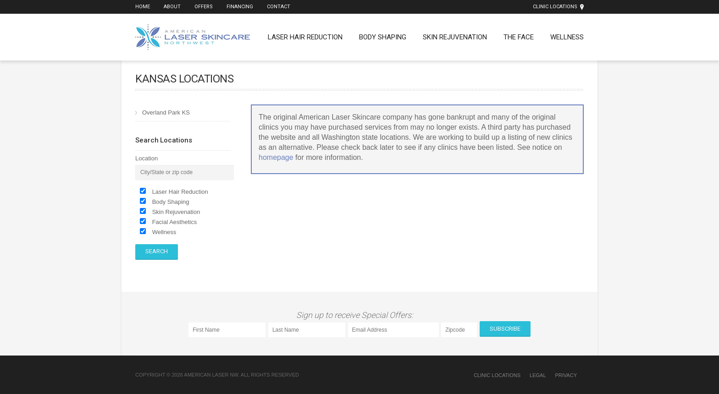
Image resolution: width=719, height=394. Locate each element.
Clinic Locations (555, 7)
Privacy (566, 375)
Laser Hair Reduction (305, 37)
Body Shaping (382, 37)
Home (142, 7)
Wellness (567, 37)
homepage (276, 157)
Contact (278, 7)
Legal (538, 375)
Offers (203, 7)
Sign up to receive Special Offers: (356, 315)
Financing (240, 7)
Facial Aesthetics (174, 222)
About (172, 7)
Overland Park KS (166, 112)
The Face (518, 37)
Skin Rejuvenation (455, 37)
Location (146, 158)
